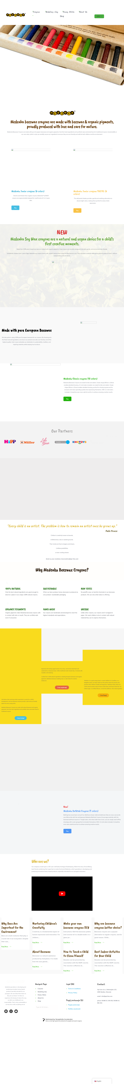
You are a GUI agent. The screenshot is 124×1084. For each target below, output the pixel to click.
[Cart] (99, 16)
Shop (62, 16)
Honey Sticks (68, 11)
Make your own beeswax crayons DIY (76, 929)
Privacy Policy (72, 1058)
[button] (36, 12)
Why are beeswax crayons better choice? (108, 929)
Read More (4, 951)
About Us (83, 11)
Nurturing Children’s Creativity (44, 929)
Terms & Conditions (74, 1054)
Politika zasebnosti (74, 1074)
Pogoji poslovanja (74, 1070)
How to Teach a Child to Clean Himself (13, 1019)
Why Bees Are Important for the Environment (12, 931)
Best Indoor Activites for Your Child (45, 1019)
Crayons (36, 11)
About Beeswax (103, 974)
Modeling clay (52, 11)
